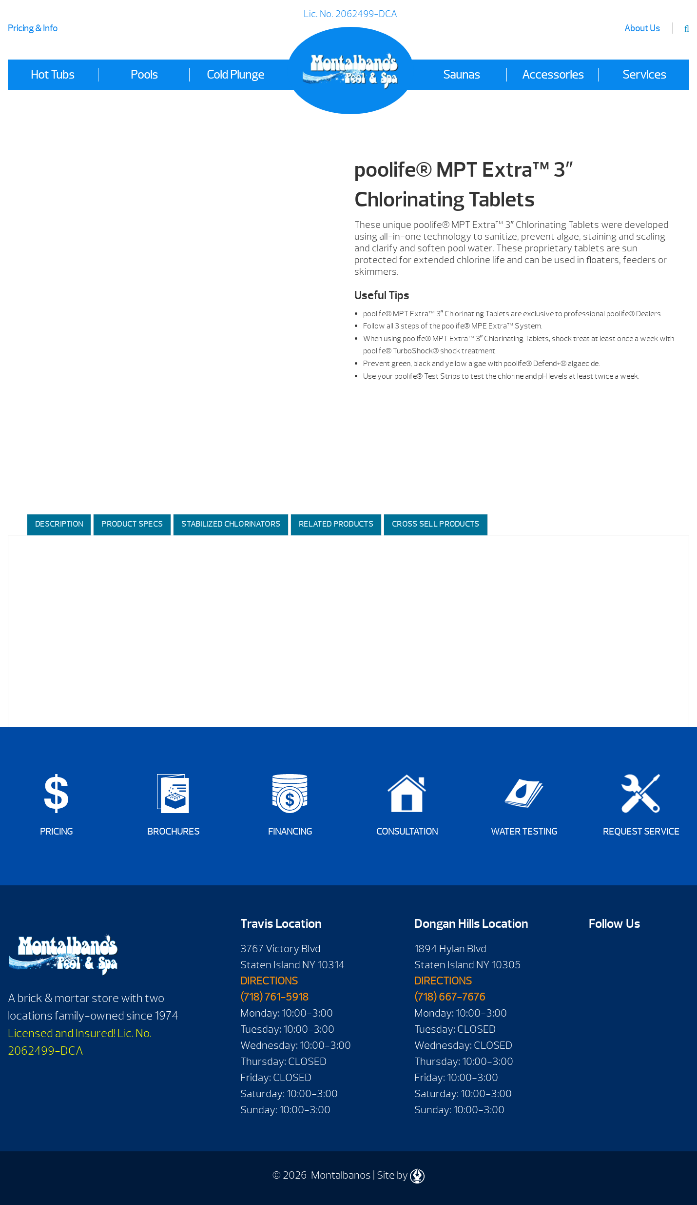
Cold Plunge (235, 74)
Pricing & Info (33, 28)
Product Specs (132, 524)
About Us (642, 28)
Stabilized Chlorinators (230, 524)
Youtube (628, 952)
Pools (144, 74)
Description (59, 524)
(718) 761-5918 (274, 997)
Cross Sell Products (436, 524)
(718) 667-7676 (449, 997)
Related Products (336, 524)
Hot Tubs (53, 74)
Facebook (600, 952)
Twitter (600, 982)
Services (644, 74)
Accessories (553, 74)
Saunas (461, 74)
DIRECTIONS (269, 981)
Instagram (628, 982)
